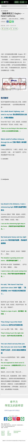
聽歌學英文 (4, 18)
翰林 (8, 432)
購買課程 (16, 2)
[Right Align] (26, 2)
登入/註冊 (22, 2)
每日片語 (3, 433)
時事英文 (22, 18)
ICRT (8, 431)
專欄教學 (3, 435)
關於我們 (9, 433)
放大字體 (5, 28)
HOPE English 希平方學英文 (12, 410)
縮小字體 (13, 28)
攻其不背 (3, 431)
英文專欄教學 (4, 11)
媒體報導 (9, 435)
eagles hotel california (13, 18)
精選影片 (3, 432)
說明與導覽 (16, 432)
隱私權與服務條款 (17, 431)
